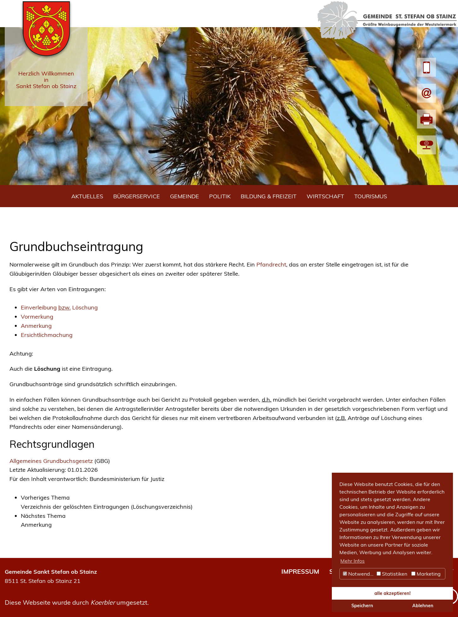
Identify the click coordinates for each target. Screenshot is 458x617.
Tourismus (370, 196)
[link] (235, 502)
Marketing (426, 574)
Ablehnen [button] (422, 605)
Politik (220, 196)
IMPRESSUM (300, 571)
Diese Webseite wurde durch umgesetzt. (77, 602)
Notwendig (358, 574)
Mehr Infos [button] (352, 561)
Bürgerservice (136, 196)
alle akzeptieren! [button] (392, 593)
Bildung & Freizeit (269, 196)
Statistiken (392, 574)
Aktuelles (87, 196)
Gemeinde (184, 196)
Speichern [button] (362, 605)
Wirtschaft (325, 196)
